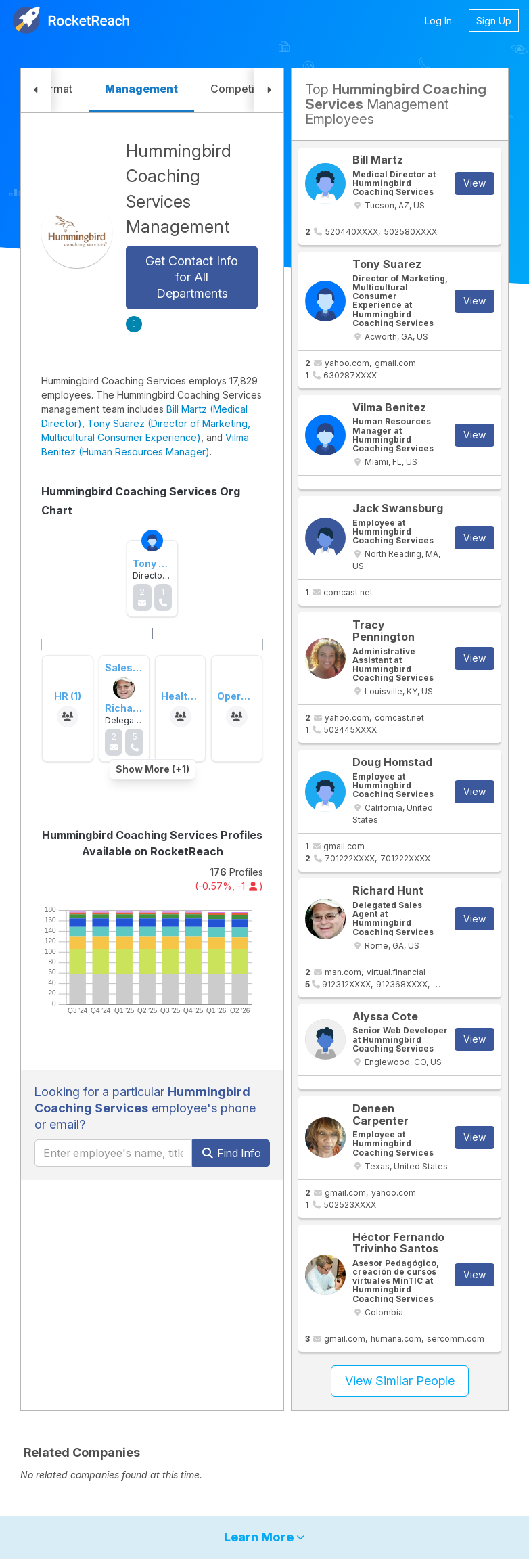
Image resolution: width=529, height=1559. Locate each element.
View (474, 183)
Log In (438, 20)
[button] (36, 90)
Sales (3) (126, 667)
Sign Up (493, 20)
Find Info (231, 1153)
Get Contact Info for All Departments (191, 277)
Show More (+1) (152, 769)
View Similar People (400, 1381)
